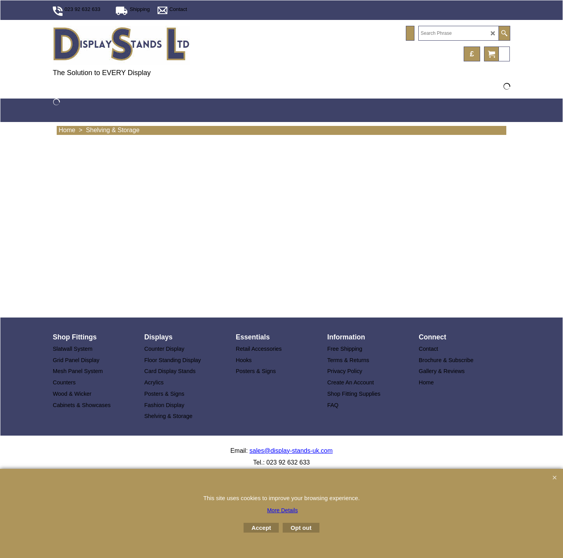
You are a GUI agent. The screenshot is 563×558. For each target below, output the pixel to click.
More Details (282, 510)
